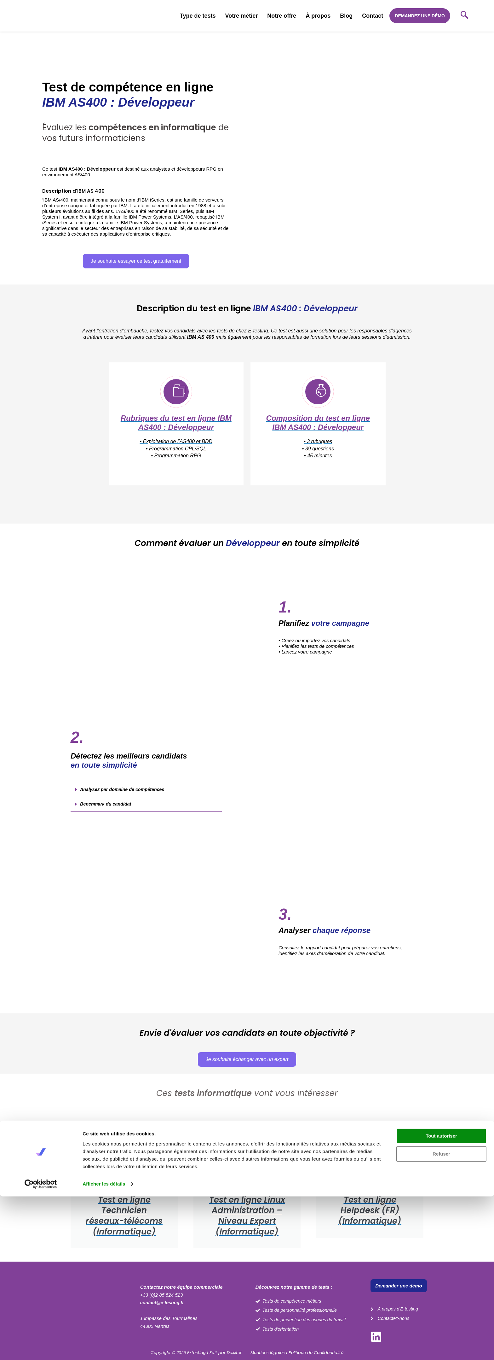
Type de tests (198, 16)
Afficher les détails (104, 1347)
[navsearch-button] (464, 15)
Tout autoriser (441, 1300)
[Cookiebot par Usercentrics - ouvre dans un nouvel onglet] (40, 1347)
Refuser (441, 1317)
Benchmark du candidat (107, 810)
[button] (146, 795)
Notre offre (281, 16)
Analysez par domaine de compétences (124, 795)
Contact (372, 16)
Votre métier (241, 16)
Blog (346, 16)
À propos (318, 16)
